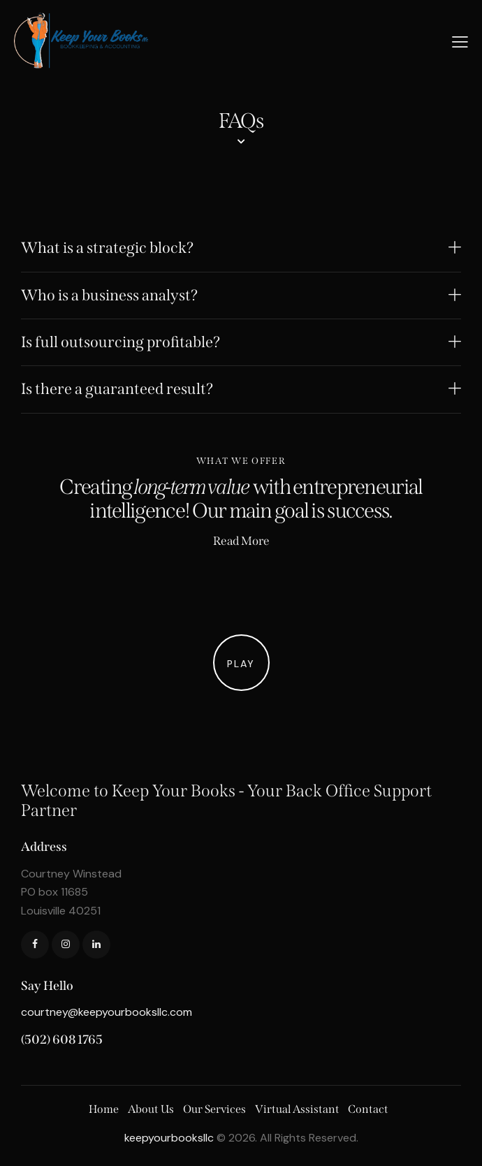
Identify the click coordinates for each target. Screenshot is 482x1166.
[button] (241, 248)
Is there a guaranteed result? (117, 389)
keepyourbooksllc (169, 1137)
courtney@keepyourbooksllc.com (106, 1012)
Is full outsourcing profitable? (120, 342)
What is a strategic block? (107, 248)
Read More (241, 541)
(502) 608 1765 (62, 1039)
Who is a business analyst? (109, 295)
